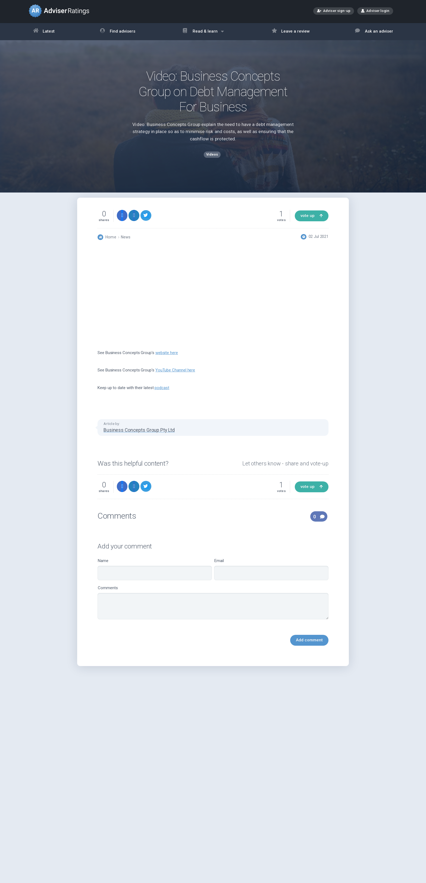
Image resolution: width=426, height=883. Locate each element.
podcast (162, 395)
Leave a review (291, 32)
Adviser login (375, 10)
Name (155, 577)
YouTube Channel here (175, 378)
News (125, 245)
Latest (44, 32)
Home (110, 245)
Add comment (309, 648)
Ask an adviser (374, 32)
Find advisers (117, 32)
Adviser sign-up (333, 11)
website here (166, 360)
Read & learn (203, 34)
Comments (213, 611)
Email (271, 577)
